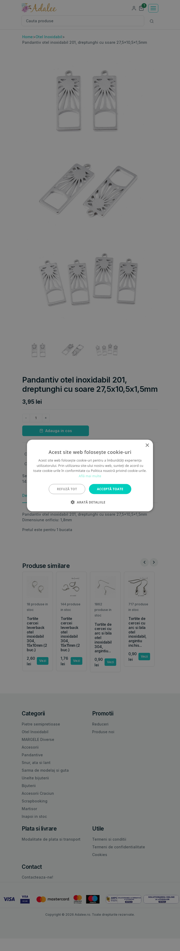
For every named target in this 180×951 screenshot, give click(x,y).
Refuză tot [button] (67, 489)
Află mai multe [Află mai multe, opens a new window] (90, 476)
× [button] (147, 445)
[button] (90, 502)
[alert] (90, 475)
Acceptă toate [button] (110, 489)
